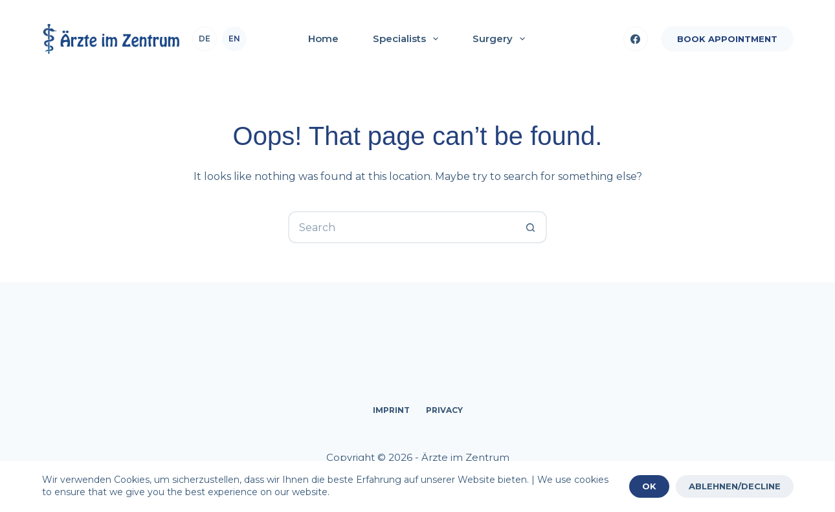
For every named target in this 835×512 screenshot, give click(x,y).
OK (649, 486)
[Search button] (531, 227)
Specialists (408, 39)
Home (323, 38)
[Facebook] (635, 39)
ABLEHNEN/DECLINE (735, 486)
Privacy (444, 410)
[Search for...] (401, 227)
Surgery (501, 39)
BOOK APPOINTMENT (727, 39)
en (234, 38)
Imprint (391, 410)
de (204, 38)
